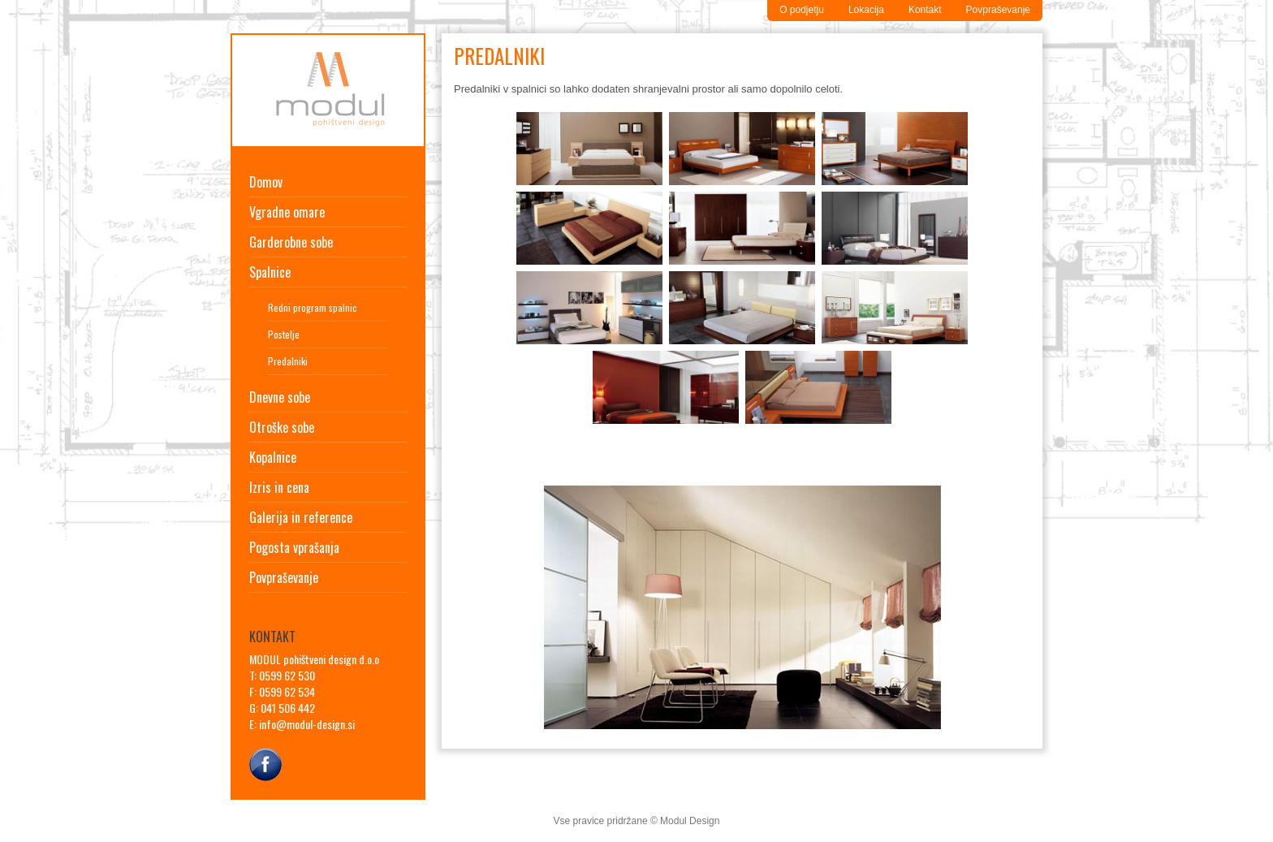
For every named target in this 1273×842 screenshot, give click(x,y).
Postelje (284, 334)
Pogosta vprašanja (294, 547)
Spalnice (270, 272)
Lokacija (866, 9)
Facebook (265, 762)
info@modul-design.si (307, 723)
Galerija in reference (300, 517)
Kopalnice (272, 457)
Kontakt (925, 9)
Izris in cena (279, 487)
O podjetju (801, 9)
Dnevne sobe (279, 397)
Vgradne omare (287, 212)
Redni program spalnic (312, 307)
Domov (266, 182)
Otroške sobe (281, 427)
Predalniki (288, 361)
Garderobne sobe (291, 242)
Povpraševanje (998, 9)
